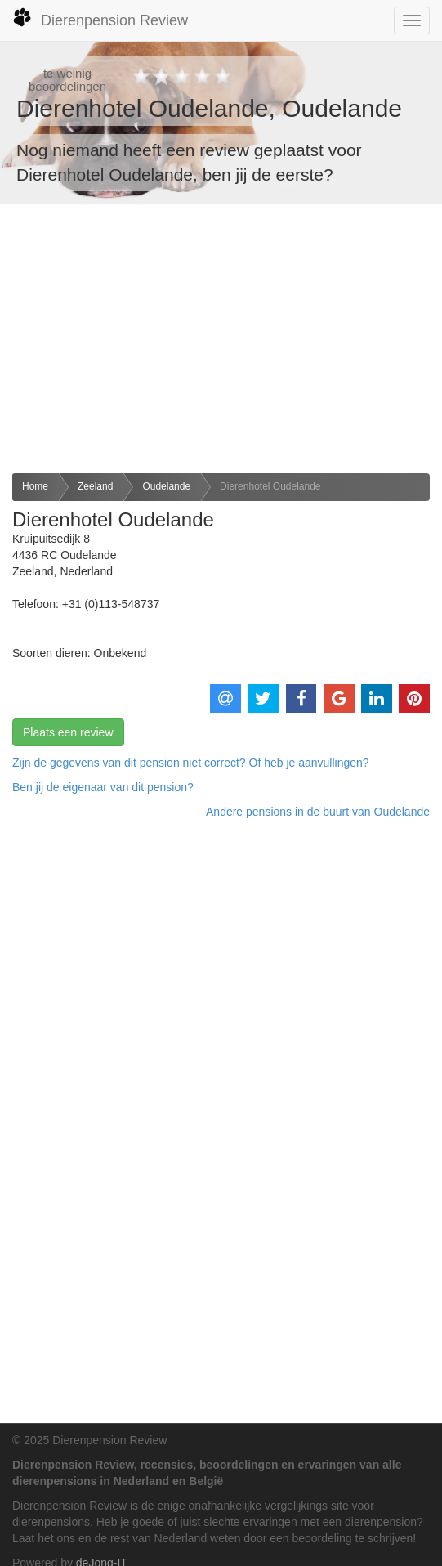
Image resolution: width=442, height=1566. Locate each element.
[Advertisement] (221, 338)
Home (35, 486)
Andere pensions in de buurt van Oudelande (318, 811)
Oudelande (166, 486)
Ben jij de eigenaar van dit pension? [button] (103, 787)
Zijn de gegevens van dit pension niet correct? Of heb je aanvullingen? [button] (190, 762)
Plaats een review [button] (68, 732)
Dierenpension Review (100, 18)
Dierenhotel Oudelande (270, 486)
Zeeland (95, 486)
